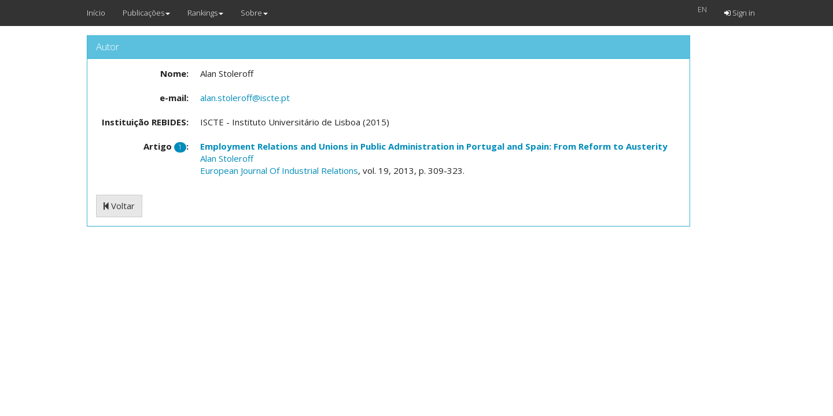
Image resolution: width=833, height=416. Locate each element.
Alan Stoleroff (226, 158)
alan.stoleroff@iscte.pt (245, 97)
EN (702, 9)
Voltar (119, 205)
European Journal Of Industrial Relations (279, 170)
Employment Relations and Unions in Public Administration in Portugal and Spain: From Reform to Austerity (434, 146)
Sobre (254, 13)
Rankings (205, 13)
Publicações (146, 13)
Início (96, 13)
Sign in (739, 13)
